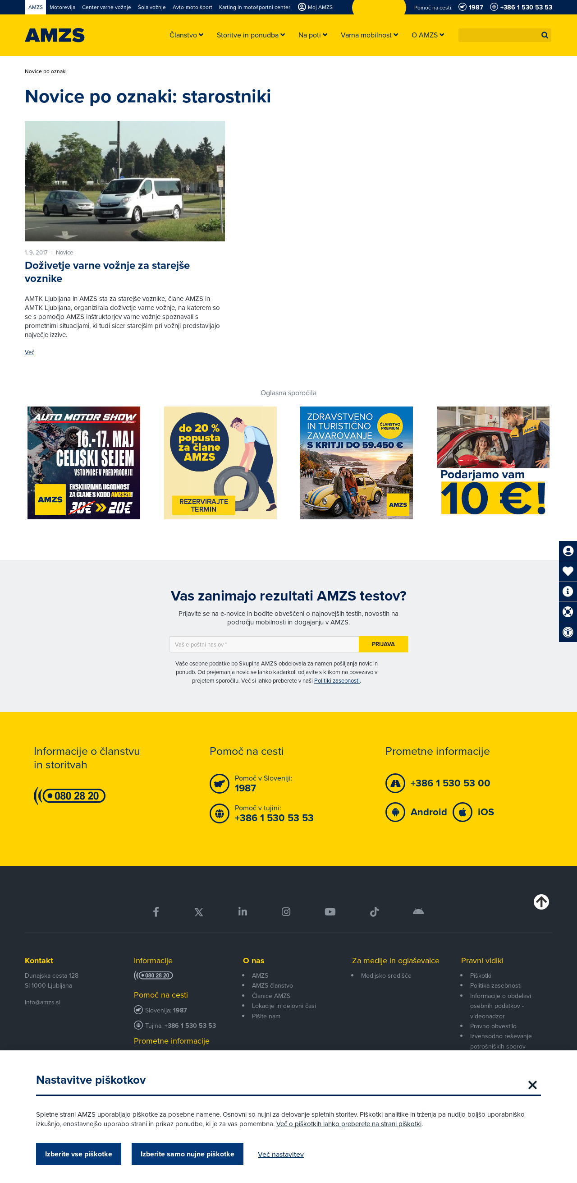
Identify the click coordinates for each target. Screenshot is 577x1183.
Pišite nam (266, 1016)
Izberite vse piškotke (78, 1154)
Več (29, 352)
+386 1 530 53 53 (190, 1026)
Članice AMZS (271, 995)
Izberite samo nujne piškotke (187, 1154)
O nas (254, 960)
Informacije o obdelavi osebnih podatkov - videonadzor (500, 1006)
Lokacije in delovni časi (284, 1005)
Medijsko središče (386, 975)
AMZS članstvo (272, 985)
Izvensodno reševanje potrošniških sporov (501, 1040)
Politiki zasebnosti (337, 680)
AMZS (260, 975)
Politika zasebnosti (496, 985)
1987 (180, 1010)
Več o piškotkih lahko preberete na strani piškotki (348, 1123)
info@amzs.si (42, 1002)
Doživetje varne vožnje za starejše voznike (107, 272)
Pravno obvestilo (493, 1026)
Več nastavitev (281, 1154)
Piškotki (480, 975)
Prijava (383, 644)
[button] (545, 35)
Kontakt (39, 960)
